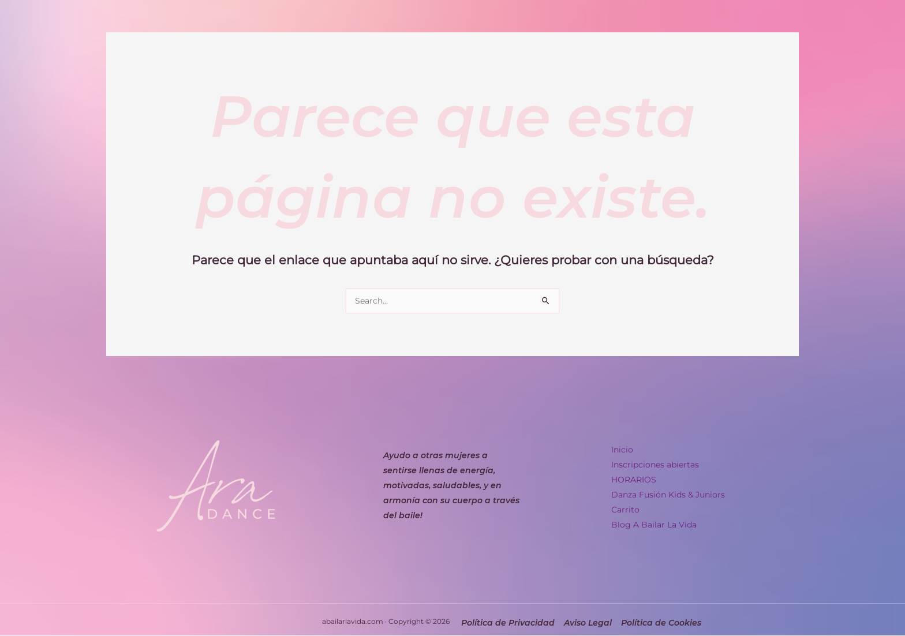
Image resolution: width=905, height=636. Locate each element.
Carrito (625, 509)
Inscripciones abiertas (655, 464)
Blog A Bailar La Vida (654, 524)
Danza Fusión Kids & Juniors (668, 494)
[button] (672, 449)
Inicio (628, 449)
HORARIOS (633, 479)
